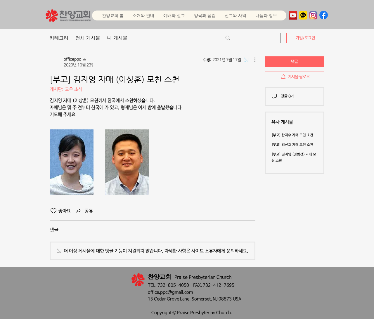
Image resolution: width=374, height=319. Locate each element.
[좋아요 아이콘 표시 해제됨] (53, 210)
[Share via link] (84, 210)
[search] (250, 38)
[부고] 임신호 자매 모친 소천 (292, 145)
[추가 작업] (251, 59)
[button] (174, 15)
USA (237, 299)
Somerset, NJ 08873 (212, 299)
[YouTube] (293, 15)
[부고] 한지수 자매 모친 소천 (292, 135)
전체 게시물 (87, 38)
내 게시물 (117, 38)
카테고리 (59, 38)
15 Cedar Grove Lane (168, 299)
